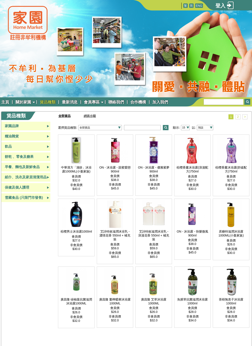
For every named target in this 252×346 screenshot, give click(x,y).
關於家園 (23, 102)
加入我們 (160, 102)
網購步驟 (90, 116)
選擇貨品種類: (67, 127)
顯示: (176, 127)
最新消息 (70, 102)
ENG (199, 5)
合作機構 (138, 102)
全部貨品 (64, 116)
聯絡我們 (116, 102)
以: (194, 127)
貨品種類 (48, 102)
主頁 (5, 102)
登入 (220, 5)
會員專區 (92, 102)
